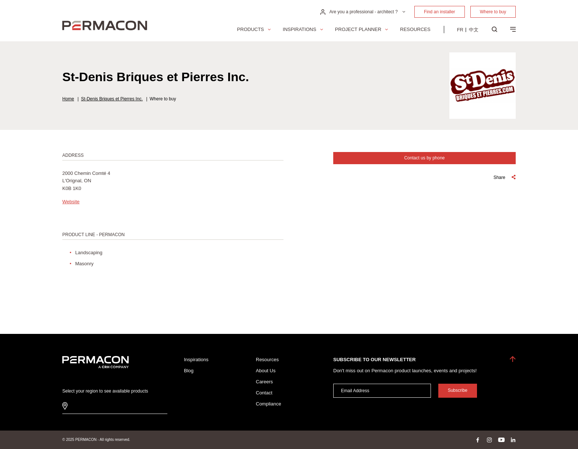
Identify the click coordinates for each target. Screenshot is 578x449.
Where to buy (493, 11)
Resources (415, 29)
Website (71, 201)
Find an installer (439, 11)
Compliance (268, 404)
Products (250, 29)
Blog (189, 370)
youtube (501, 439)
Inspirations (299, 29)
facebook (477, 439)
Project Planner (358, 29)
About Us (265, 370)
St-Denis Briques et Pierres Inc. (112, 98)
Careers (264, 381)
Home (68, 98)
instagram (489, 439)
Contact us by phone (424, 157)
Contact (264, 393)
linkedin (513, 439)
